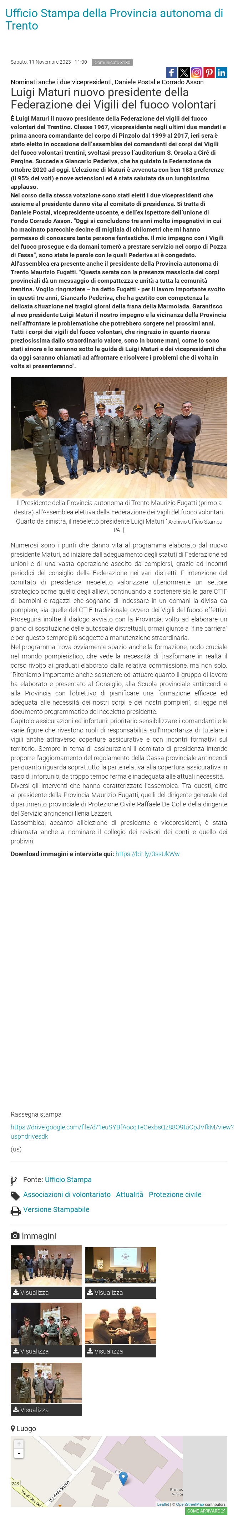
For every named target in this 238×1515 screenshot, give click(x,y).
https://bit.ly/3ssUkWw (148, 854)
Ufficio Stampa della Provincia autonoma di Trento (114, 19)
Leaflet (163, 1504)
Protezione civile (175, 1194)
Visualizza (31, 1292)
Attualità (129, 1194)
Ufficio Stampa (68, 1179)
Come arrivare (206, 1511)
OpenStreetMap (190, 1504)
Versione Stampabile (56, 1209)
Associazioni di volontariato (67, 1194)
